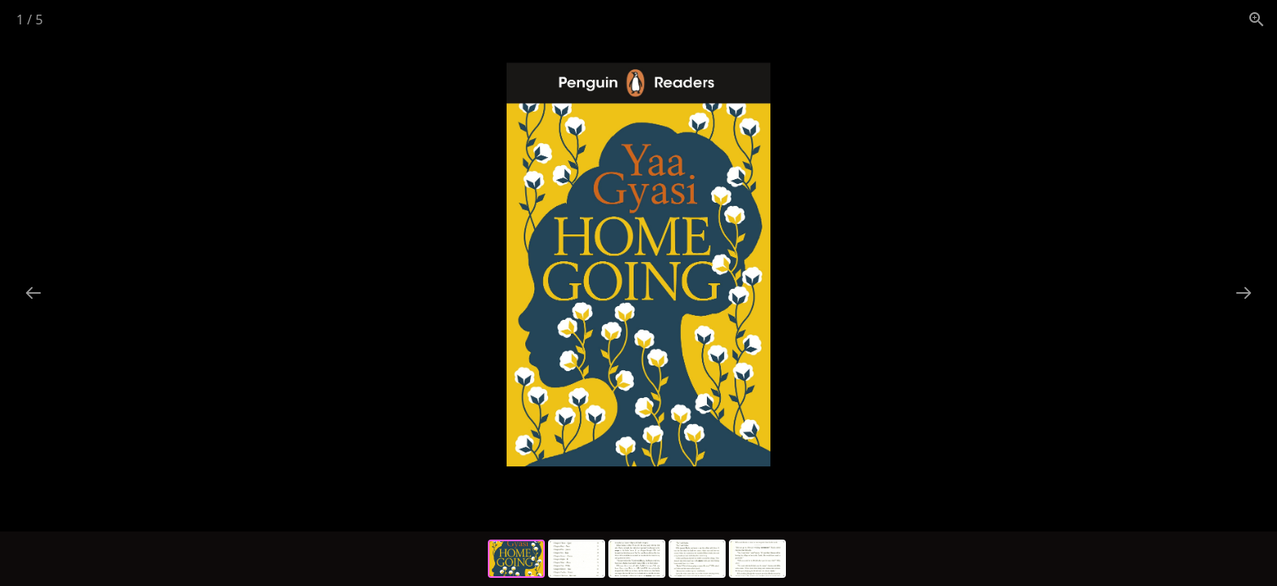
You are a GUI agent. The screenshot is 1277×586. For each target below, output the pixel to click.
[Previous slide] (33, 292)
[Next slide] (1244, 292)
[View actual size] (1256, 19)
